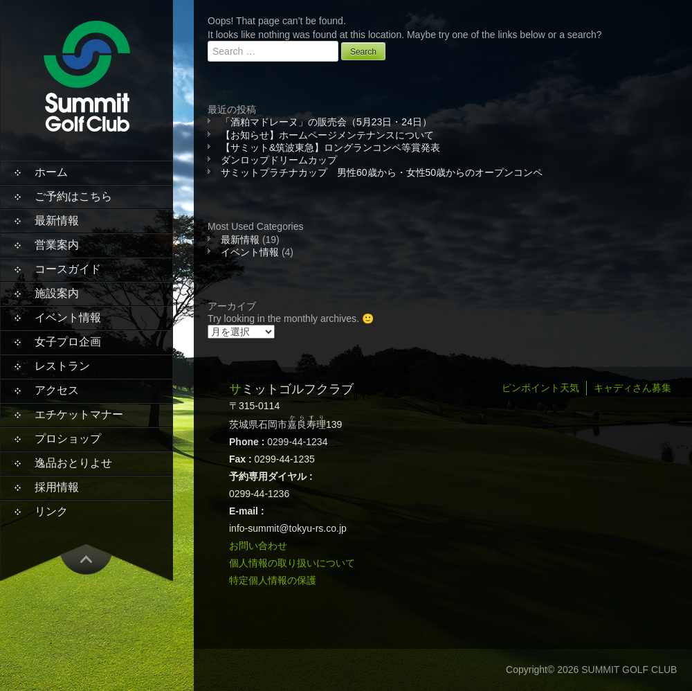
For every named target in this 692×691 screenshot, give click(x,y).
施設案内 (57, 293)
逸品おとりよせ (73, 463)
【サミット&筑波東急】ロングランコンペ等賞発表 (330, 147)
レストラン (62, 366)
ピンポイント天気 (540, 387)
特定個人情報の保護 (272, 580)
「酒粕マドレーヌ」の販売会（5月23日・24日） (326, 121)
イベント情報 (68, 317)
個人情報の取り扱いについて (292, 562)
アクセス (57, 390)
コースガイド (68, 269)
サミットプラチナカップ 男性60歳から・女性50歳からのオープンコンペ (382, 172)
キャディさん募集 (632, 387)
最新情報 (57, 220)
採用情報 (57, 487)
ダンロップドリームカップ (279, 159)
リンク (51, 511)
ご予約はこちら (73, 196)
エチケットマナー (79, 414)
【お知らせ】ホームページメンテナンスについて (327, 135)
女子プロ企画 (68, 342)
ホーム (51, 172)
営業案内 (57, 245)
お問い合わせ (258, 545)
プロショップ (68, 439)
